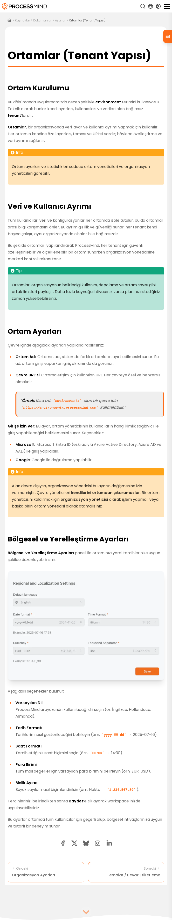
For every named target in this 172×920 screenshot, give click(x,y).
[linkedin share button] (109, 843)
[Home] (9, 20)
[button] (98, 843)
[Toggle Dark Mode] (158, 6)
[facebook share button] (63, 843)
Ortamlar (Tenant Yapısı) (87, 20)
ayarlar (60, 20)
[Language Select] (150, 6)
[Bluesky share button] (86, 843)
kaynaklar (22, 20)
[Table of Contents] (167, 36)
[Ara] (143, 6)
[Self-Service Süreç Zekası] (24, 6)
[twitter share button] (74, 843)
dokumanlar (42, 20)
